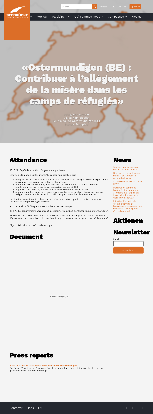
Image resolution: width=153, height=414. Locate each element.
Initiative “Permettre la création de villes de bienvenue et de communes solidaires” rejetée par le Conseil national (127, 206)
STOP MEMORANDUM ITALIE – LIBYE (128, 183)
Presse (103, 6)
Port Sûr (42, 16)
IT (125, 6)
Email (116, 239)
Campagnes (116, 16)
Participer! (59, 16)
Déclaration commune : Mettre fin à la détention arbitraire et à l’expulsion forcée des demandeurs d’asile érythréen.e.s (126, 192)
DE (113, 6)
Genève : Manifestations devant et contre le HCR (125, 168)
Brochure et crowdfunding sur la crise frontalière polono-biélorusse (126, 176)
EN (119, 6)
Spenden (135, 6)
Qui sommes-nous (87, 16)
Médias (136, 16)
